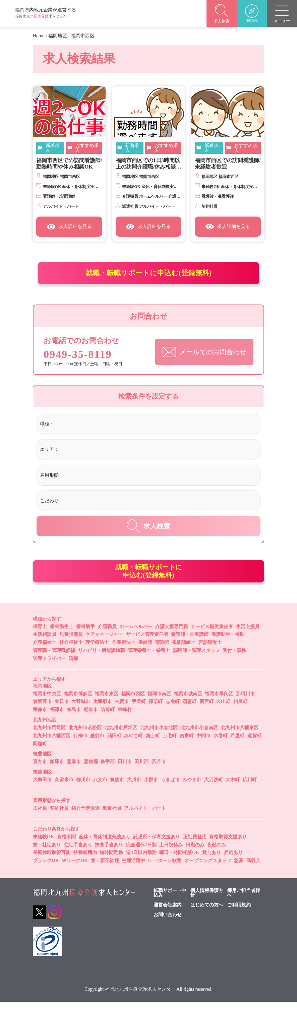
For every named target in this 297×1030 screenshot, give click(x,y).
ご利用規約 (239, 933)
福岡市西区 (133, 721)
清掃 (73, 686)
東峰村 (125, 738)
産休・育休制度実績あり (104, 865)
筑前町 (108, 738)
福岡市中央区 (47, 721)
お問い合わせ (168, 943)
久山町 (223, 730)
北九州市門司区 (49, 756)
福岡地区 (57, 35)
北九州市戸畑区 (120, 756)
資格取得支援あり (228, 865)
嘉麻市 (74, 790)
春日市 (62, 730)
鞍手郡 (108, 790)
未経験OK (43, 865)
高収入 (253, 889)
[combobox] (156, 442)
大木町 (233, 808)
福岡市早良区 (219, 721)
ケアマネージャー (104, 662)
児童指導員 (71, 662)
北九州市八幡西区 (51, 763)
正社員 (40, 836)
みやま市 (191, 808)
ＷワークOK (75, 889)
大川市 (134, 808)
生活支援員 (247, 654)
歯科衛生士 (61, 654)
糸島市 (74, 738)
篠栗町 (155, 730)
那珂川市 (245, 721)
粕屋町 (240, 730)
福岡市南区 (159, 721)
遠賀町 (254, 763)
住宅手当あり (78, 873)
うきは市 (170, 808)
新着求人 (53, 148)
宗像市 (40, 738)
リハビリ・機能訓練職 (101, 679)
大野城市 (80, 730)
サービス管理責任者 (147, 662)
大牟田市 (42, 808)
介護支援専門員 (171, 654)
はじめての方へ (206, 933)
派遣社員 (112, 836)
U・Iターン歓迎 (165, 889)
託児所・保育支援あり (156, 865)
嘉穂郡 (91, 790)
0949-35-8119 (81, 368)
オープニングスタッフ (207, 889)
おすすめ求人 (87, 148)
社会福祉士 (71, 670)
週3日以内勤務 (141, 881)
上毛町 (170, 763)
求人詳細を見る (69, 226)
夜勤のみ (216, 873)
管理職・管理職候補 (54, 679)
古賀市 (122, 730)
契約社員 (59, 836)
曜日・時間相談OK (179, 881)
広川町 (250, 808)
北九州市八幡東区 (239, 756)
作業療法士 (123, 670)
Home (38, 35)
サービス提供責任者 (212, 654)
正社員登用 (194, 865)
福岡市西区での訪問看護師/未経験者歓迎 (227, 163)
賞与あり (211, 881)
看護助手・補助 (228, 662)
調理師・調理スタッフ (196, 679)
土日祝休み (171, 873)
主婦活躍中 (133, 889)
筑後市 (117, 808)
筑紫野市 (42, 730)
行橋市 (80, 763)
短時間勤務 (111, 881)
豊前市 (97, 763)
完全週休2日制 (141, 873)
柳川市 (83, 808)
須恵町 (189, 730)
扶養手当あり (109, 873)
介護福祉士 (44, 670)
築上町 (153, 763)
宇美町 (139, 730)
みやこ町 (133, 763)
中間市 (203, 763)
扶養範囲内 (85, 881)
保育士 (40, 654)
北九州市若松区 (85, 756)
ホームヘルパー (135, 654)
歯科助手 (85, 654)
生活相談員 (44, 662)
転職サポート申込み (170, 921)
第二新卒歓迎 (105, 889)
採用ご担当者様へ (243, 921)
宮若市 (159, 790)
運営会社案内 (168, 933)
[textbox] (83, 441)
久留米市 (64, 808)
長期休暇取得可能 (51, 881)
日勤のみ (195, 873)
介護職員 (107, 654)
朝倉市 (91, 738)
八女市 (100, 808)
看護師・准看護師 (190, 662)
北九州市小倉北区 (159, 756)
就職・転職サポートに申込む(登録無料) (148, 278)
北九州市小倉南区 (199, 756)
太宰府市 (102, 730)
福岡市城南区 (188, 721)
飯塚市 (57, 790)
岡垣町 (40, 772)
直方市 (40, 790)
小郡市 (151, 808)
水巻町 (221, 763)
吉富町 (187, 763)
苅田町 (114, 763)
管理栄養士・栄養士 (149, 679)
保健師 (145, 670)
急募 (238, 889)
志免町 (173, 730)
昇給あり (233, 881)
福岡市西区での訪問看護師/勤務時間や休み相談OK (69, 163)
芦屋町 (237, 763)
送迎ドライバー (49, 686)
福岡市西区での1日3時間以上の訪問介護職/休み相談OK (148, 163)
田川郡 (141, 790)
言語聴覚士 (210, 670)
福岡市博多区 (78, 721)
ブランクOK (46, 889)
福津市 (57, 738)
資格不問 (66, 865)
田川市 (125, 790)
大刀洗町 (213, 808)
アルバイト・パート (145, 836)
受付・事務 (234, 679)
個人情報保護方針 (206, 921)
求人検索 (148, 543)
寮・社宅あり (47, 873)
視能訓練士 (183, 670)
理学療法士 (97, 670)
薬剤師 (162, 670)
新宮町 (206, 730)
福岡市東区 (106, 721)
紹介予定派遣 (85, 836)
